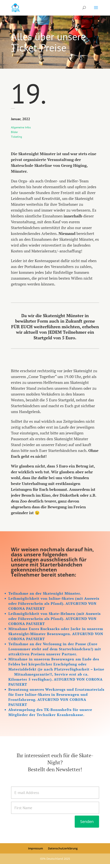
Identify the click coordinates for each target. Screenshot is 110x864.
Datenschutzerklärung (63, 848)
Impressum (35, 848)
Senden (87, 821)
